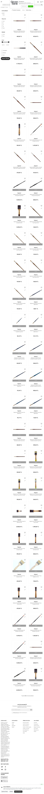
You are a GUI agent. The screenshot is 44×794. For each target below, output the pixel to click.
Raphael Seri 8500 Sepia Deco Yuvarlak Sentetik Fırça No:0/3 (36, 658)
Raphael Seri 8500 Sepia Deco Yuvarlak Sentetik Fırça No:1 (19, 467)
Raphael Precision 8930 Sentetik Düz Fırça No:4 (19, 250)
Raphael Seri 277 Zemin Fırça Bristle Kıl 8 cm (19, 576)
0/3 (3, 21)
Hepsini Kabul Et (18, 791)
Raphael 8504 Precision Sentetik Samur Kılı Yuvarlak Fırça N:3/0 (19, 168)
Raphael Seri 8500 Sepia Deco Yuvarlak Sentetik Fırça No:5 (19, 32)
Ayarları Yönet (5, 791)
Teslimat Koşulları (26, 722)
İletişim (35, 731)
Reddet (11, 791)
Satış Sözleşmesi (26, 725)
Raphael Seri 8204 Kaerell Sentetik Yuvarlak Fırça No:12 (35, 386)
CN (3, 34)
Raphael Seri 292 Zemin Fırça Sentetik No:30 (19, 549)
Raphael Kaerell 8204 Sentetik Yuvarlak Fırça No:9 (19, 331)
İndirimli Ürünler (36, 725)
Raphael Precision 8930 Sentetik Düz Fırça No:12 (36, 277)
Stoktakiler (4, 50)
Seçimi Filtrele (5, 58)
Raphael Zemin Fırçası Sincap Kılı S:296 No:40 (19, 604)
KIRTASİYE (13, 725)
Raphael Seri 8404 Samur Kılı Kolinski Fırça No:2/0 (19, 631)
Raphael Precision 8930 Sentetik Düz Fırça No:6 (36, 250)
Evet (30, 6)
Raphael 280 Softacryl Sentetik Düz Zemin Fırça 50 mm (36, 685)
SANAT (3, 13)
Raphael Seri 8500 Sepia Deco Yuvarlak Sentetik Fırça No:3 (36, 440)
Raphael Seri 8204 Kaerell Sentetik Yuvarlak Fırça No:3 (35, 359)
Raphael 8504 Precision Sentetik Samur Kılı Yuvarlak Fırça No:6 (36, 59)
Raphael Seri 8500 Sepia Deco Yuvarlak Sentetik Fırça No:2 (19, 86)
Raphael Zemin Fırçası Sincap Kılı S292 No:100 (19, 522)
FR (3, 36)
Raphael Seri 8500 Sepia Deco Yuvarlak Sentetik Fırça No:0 (36, 113)
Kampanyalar (36, 724)
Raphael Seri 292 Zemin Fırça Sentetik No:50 (19, 222)
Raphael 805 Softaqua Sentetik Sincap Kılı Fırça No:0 (19, 195)
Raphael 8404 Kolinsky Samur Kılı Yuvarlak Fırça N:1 (36, 141)
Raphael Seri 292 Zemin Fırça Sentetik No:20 (35, 549)
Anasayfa (2, 7)
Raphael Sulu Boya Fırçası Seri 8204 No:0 (36, 304)
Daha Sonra (24, 6)
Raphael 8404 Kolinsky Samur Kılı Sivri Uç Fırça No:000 (19, 658)
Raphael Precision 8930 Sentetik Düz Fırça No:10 (36, 222)
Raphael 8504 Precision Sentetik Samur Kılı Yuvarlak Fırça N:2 (36, 168)
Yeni (3, 55)
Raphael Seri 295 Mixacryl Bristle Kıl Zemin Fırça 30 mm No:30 (19, 495)
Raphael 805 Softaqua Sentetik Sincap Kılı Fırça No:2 (36, 195)
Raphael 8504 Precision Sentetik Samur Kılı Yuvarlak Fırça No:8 (19, 113)
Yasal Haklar (25, 731)
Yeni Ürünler (36, 728)
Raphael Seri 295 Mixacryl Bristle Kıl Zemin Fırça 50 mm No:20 (36, 495)
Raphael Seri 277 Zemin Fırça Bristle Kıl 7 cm (35, 576)
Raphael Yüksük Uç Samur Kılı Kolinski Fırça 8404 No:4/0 (19, 59)
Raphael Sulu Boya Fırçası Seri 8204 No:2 (19, 386)
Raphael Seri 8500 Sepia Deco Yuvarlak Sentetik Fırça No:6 (19, 440)
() (41, 1)
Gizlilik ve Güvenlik (26, 728)
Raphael (19, 29)
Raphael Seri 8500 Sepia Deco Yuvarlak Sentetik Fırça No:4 (36, 32)
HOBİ (13, 724)
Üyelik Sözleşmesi (26, 724)
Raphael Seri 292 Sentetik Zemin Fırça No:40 (36, 522)
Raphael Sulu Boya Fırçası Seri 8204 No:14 (36, 331)
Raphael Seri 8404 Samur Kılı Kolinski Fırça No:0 (35, 631)
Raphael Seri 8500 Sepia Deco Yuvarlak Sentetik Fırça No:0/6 (36, 86)
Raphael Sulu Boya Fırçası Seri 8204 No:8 (36, 413)
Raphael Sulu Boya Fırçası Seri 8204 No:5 (19, 413)
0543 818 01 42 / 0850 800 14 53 (5, 760)
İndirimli (3, 52)
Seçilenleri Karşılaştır (16, 10)
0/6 (3, 28)
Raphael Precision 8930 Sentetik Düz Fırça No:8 (19, 277)
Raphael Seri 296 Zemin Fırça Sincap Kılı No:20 (35, 604)
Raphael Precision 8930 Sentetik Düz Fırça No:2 (19, 304)
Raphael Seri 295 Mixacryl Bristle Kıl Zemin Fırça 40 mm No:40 (36, 467)
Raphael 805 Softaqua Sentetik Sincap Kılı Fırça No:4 (19, 685)
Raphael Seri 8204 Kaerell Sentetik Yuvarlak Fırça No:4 (19, 359)
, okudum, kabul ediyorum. (19, 712)
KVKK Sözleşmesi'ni (16, 712)
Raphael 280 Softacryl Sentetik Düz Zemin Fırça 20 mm (19, 141)
